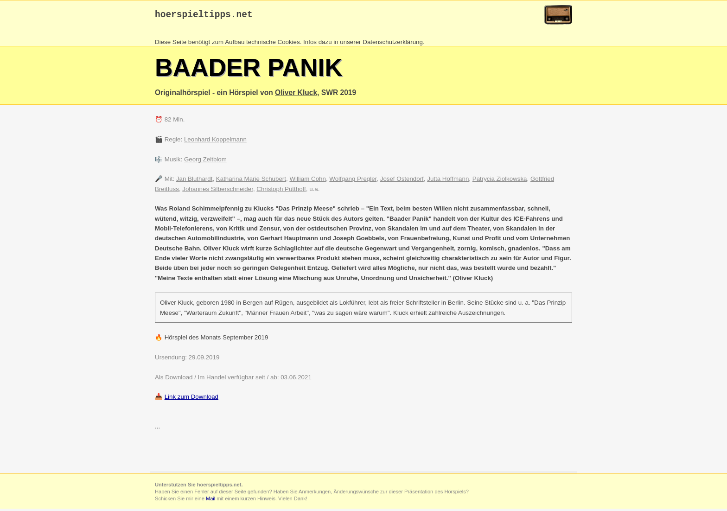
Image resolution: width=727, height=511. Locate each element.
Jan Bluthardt (194, 181)
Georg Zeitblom (205, 161)
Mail (210, 501)
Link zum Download (191, 399)
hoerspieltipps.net (204, 16)
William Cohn (307, 181)
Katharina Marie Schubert (251, 181)
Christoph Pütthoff (281, 191)
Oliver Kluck (296, 95)
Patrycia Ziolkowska (499, 181)
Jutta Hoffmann (448, 181)
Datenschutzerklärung (393, 44)
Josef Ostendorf (402, 181)
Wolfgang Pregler (352, 181)
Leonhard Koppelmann (215, 141)
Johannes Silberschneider (217, 191)
